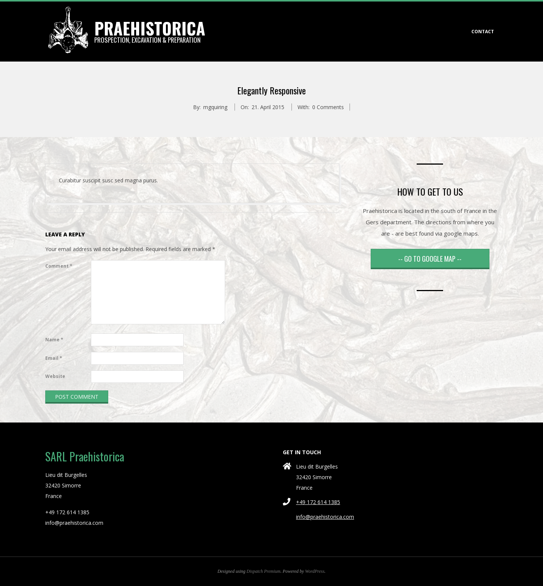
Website (55, 376)
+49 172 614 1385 (318, 502)
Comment (58, 266)
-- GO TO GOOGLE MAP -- (430, 259)
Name (54, 339)
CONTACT (482, 31)
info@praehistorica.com (325, 516)
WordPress (314, 571)
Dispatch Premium (264, 571)
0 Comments (328, 107)
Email (53, 358)
